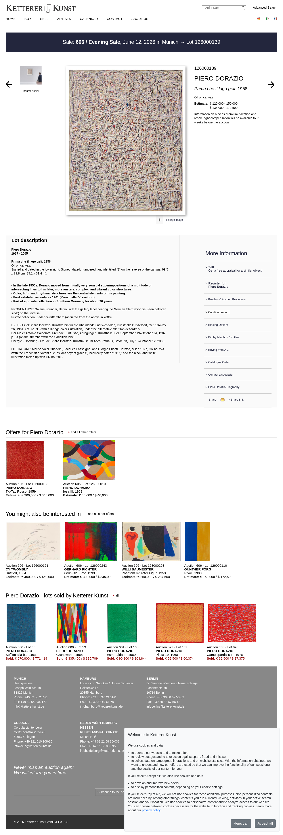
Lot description (29, 240)
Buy (28, 19)
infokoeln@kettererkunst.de (33, 746)
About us (139, 19)
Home (11, 19)
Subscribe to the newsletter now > (121, 792)
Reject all (241, 823)
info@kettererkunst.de (29, 706)
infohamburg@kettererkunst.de (101, 706)
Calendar (89, 19)
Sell (44, 19)
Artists (64, 19)
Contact (114, 19)
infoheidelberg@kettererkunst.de (102, 750)
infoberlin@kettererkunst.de (165, 706)
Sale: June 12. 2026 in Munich (121, 42)
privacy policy (151, 810)
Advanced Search (265, 7)
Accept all (265, 823)
